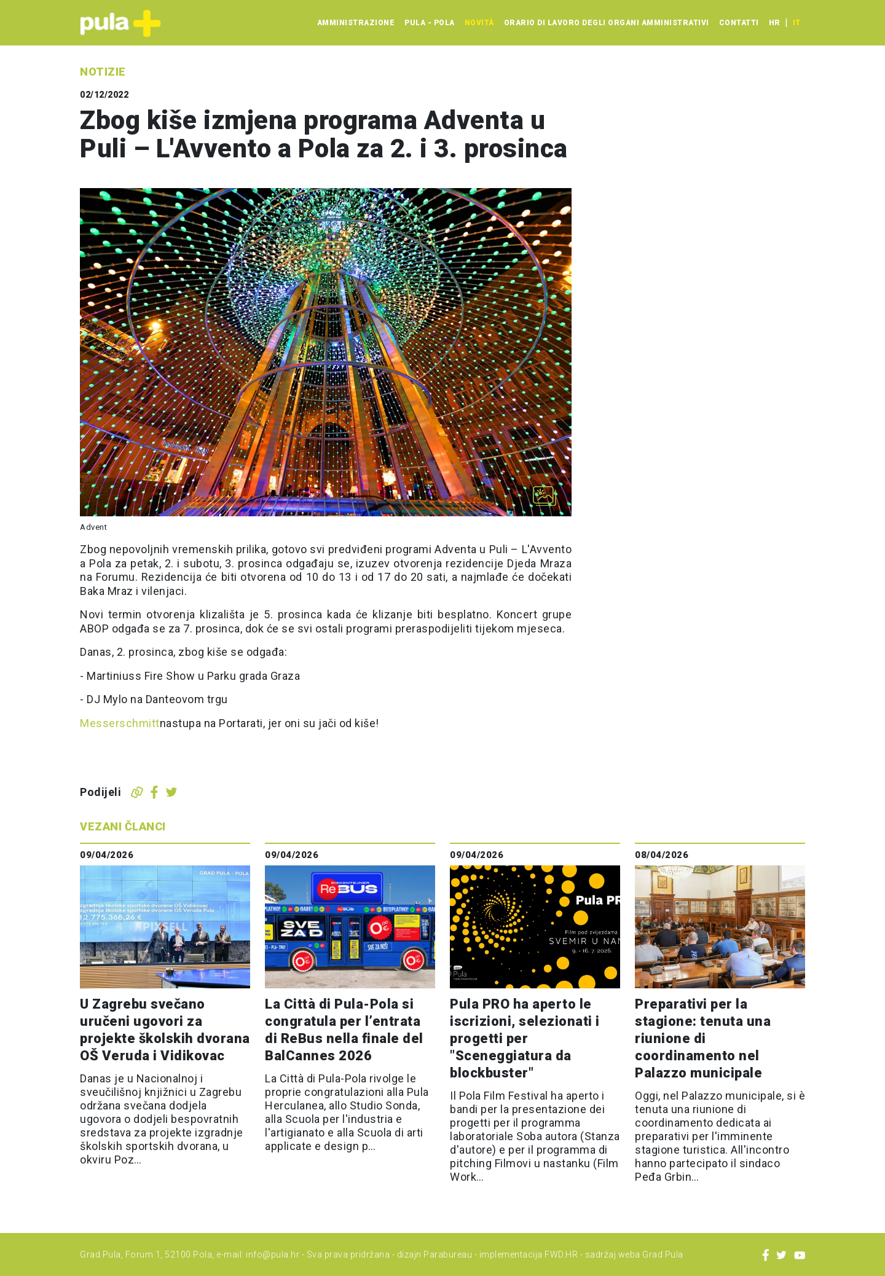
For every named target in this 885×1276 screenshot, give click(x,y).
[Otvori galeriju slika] (544, 496)
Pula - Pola (429, 22)
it (796, 22)
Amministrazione (356, 22)
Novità (479, 22)
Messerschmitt (120, 723)
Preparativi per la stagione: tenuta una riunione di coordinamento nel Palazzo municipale (703, 1038)
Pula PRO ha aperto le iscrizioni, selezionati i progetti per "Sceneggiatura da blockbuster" (525, 1038)
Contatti (739, 22)
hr (774, 22)
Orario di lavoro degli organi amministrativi (606, 22)
